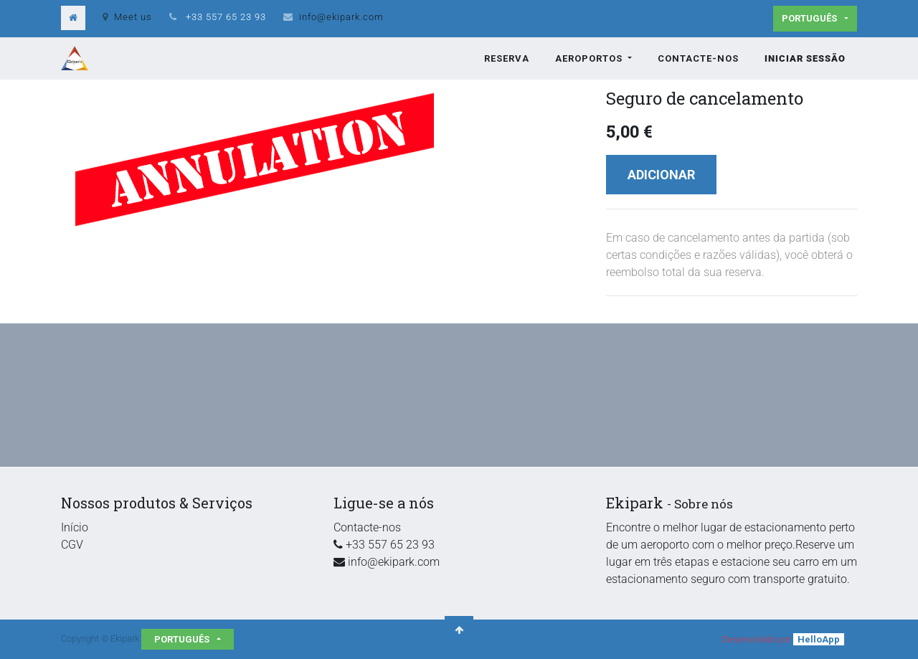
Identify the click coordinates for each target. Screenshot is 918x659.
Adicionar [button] (661, 174)
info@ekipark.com (341, 16)
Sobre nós (703, 504)
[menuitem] (507, 59)
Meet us (127, 16)
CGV (72, 544)
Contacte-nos (367, 527)
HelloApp (819, 639)
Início (74, 527)
